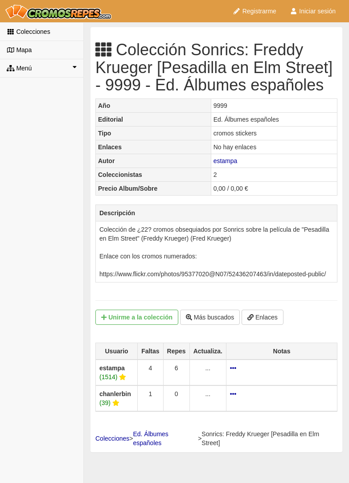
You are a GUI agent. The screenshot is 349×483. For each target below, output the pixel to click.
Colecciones (28, 31)
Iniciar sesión (313, 11)
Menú (42, 68)
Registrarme (254, 11)
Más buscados (210, 317)
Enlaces (262, 317)
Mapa (19, 49)
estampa (226, 160)
